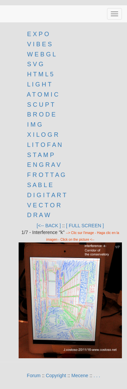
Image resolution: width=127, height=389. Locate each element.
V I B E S (39, 44)
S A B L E (39, 185)
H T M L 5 (39, 74)
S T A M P (40, 155)
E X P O (38, 34)
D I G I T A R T (45, 195)
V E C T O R (43, 205)
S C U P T (40, 104)
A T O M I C (42, 94)
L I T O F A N (44, 144)
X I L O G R (42, 134)
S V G (34, 64)
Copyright (56, 375)
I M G (33, 124)
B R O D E (41, 114)
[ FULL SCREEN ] (85, 225)
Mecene (79, 375)
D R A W (37, 215)
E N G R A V (44, 164)
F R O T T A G (46, 175)
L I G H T (39, 84)
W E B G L (41, 54)
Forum (33, 375)
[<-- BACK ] (49, 225)
